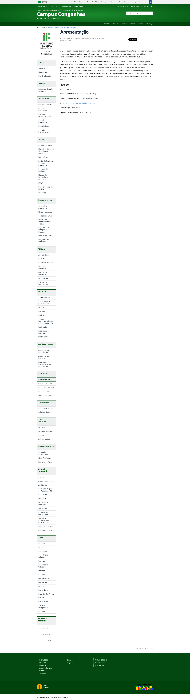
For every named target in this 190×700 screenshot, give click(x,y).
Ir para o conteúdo (43, 6)
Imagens (46, 634)
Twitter (143, 18)
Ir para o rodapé (79, 6)
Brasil (44, 2)
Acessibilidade (123, 7)
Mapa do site (148, 7)
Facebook (149, 18)
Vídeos (45, 628)
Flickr (152, 18)
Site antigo (149, 24)
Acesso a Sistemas (128, 24)
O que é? (70, 663)
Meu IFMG (107, 24)
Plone (68, 697)
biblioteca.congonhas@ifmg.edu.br (80, 103)
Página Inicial (52, 27)
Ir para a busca (67, 6)
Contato (140, 24)
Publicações (47, 640)
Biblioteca (61, 27)
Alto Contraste (136, 7)
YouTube (146, 18)
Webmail (116, 24)
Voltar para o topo (146, 648)
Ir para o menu (56, 6)
